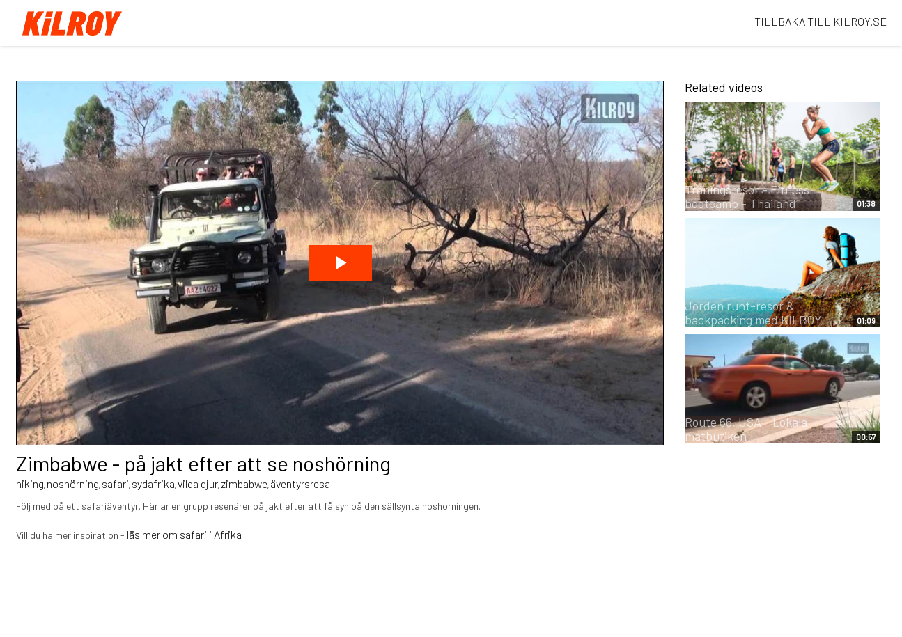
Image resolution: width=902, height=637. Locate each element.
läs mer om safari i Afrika (184, 534)
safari (115, 483)
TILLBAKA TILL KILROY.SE (820, 21)
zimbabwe (244, 483)
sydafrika (153, 483)
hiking (30, 483)
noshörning (73, 483)
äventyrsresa (300, 483)
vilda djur (198, 483)
